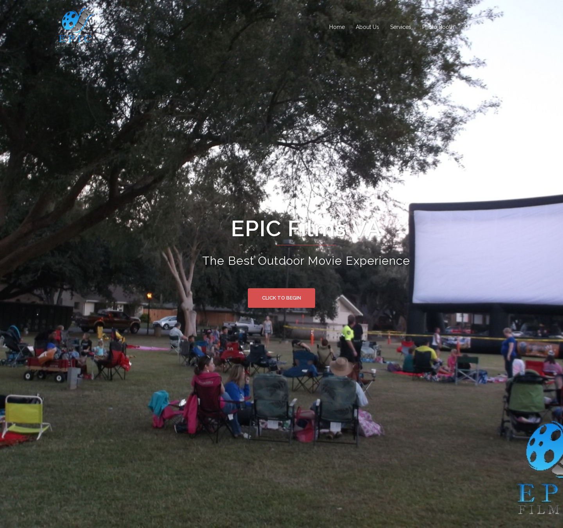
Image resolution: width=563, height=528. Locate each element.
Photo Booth (438, 27)
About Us (367, 27)
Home (337, 27)
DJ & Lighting (482, 27)
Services (400, 27)
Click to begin (281, 298)
